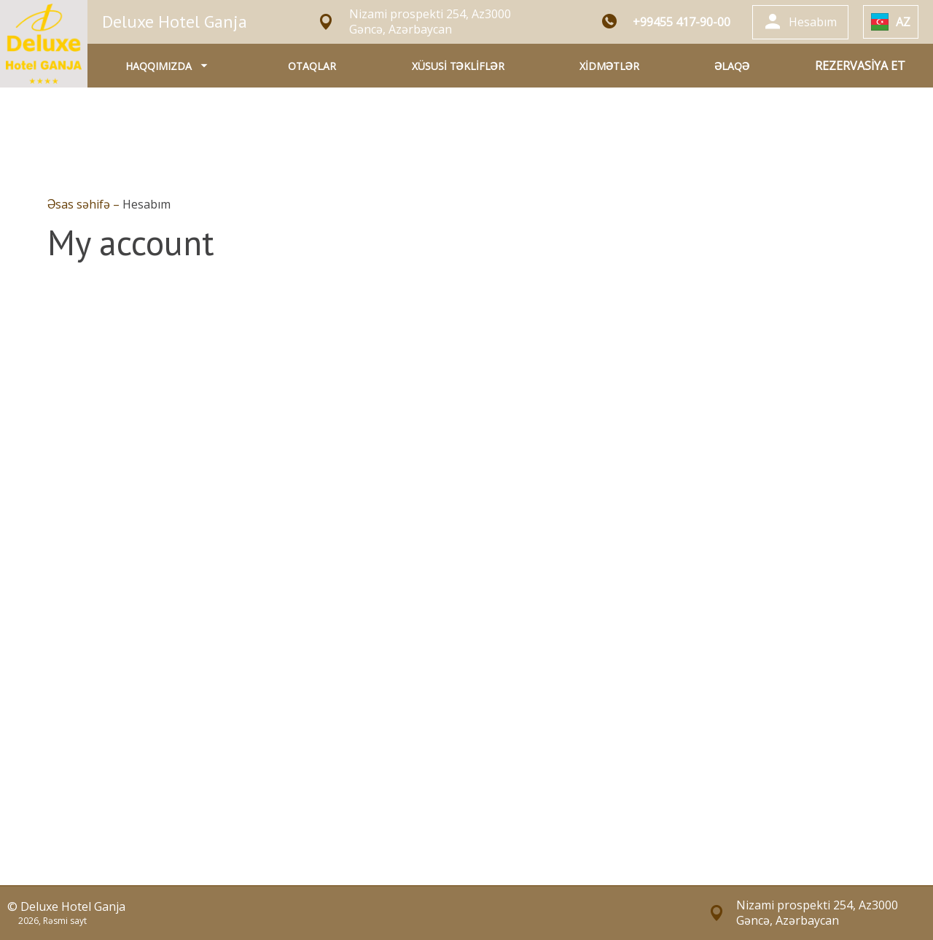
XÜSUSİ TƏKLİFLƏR (458, 66)
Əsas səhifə (80, 204)
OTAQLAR (312, 66)
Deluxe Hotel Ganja (174, 21)
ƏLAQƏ (731, 66)
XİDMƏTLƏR (609, 66)
